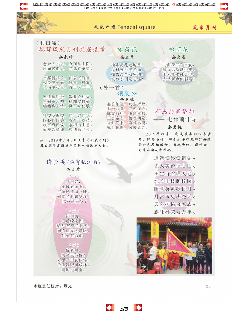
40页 (127, 8)
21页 (149, 4)
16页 (121, 4)
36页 (104, 8)
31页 (207, 4)
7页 (73, 4)
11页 (92, 4)
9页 (82, 4)
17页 (126, 4)
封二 (41, 4)
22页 (155, 4)
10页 (86, 4)
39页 (121, 8)
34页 (92, 8)
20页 (144, 4)
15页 (115, 4)
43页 (144, 8)
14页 (109, 4)
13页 (103, 4)
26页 (178, 4)
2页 (50, 4)
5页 (64, 4)
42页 (138, 8)
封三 (155, 8)
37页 (109, 8)
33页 (86, 8)
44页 (149, 8)
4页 (59, 4)
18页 (132, 4)
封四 (161, 8)
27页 (184, 4)
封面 (35, 4)
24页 (166, 4)
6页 (68, 4)
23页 (161, 4)
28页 (189, 4)
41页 (132, 8)
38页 (115, 8)
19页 (138, 4)
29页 (195, 4)
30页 (201, 4)
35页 (98, 8)
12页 (98, 4)
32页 (212, 4)
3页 (55, 4)
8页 (77, 4)
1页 (46, 4)
